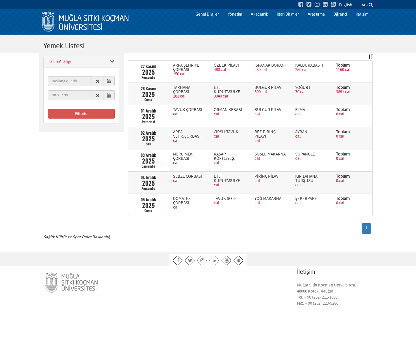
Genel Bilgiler (207, 14)
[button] (81, 61)
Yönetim (235, 14)
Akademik (259, 14)
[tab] (81, 62)
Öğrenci (340, 14)
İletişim (362, 14)
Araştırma (316, 14)
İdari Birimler (288, 14)
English (345, 5)
